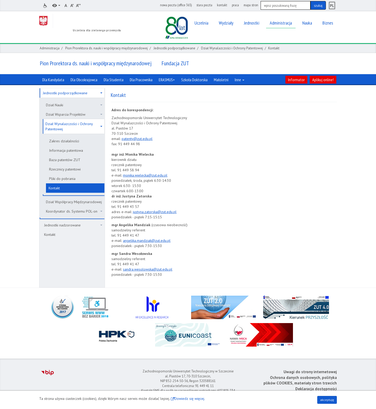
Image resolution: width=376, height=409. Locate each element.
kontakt (222, 5)
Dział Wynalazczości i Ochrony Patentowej (232, 48)
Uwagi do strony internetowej (310, 371)
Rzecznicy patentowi (65, 169)
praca (235, 5)
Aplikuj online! (323, 79)
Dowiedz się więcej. (189, 398)
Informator (296, 79)
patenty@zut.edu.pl (137, 138)
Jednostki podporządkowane (174, 48)
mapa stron (251, 5)
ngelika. (131, 240)
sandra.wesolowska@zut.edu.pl (147, 269)
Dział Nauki (74, 105)
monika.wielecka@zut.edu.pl (145, 175)
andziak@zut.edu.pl (155, 240)
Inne (239, 79)
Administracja (50, 48)
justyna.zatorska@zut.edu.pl (155, 211)
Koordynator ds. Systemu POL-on (74, 211)
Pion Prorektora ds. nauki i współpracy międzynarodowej (106, 48)
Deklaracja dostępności (316, 388)
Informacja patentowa (66, 150)
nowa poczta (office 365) (176, 5)
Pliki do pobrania (62, 178)
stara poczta (204, 5)
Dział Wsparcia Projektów (74, 114)
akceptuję (327, 400)
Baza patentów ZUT (64, 159)
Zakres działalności (64, 141)
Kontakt (54, 188)
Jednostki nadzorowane (73, 225)
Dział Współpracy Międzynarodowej (74, 202)
